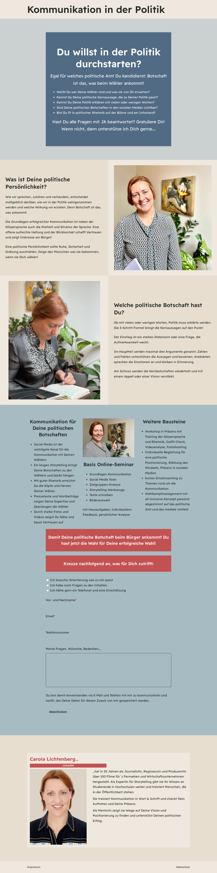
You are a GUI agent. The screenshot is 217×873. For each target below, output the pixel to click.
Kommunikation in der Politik (96, 9)
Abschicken (58, 712)
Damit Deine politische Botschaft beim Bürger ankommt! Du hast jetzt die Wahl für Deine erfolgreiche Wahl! (108, 540)
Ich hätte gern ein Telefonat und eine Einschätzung (88, 590)
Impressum (33, 867)
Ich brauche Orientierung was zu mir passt (81, 580)
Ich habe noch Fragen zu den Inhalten (78, 585)
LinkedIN (68, 765)
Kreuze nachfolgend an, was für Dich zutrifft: (109, 563)
